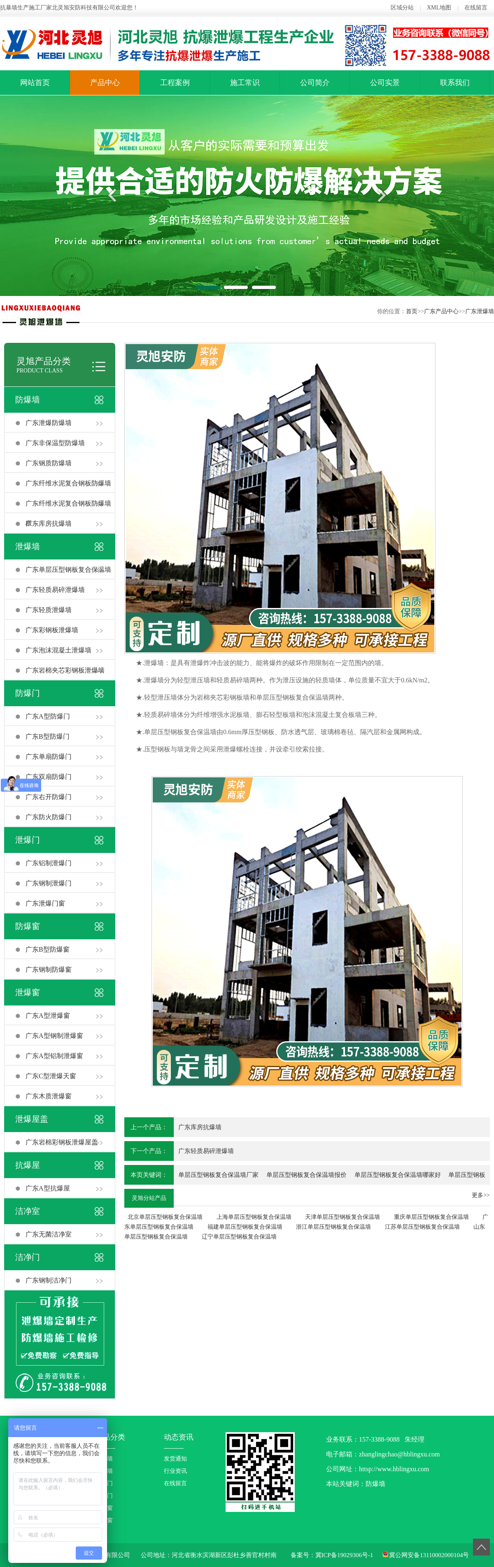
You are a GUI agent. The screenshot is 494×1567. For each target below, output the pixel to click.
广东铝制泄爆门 (49, 863)
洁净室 (27, 1211)
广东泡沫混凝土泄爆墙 (58, 650)
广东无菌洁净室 (49, 1234)
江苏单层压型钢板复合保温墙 (422, 1227)
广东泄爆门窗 (45, 903)
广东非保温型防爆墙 (55, 442)
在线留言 (475, 8)
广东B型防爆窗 (48, 949)
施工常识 (245, 83)
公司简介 (315, 83)
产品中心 (105, 83)
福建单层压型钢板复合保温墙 (244, 1227)
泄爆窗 (27, 992)
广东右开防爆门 (49, 796)
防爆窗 (27, 926)
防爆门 (27, 693)
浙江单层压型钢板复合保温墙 (333, 1227)
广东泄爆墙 (479, 311)
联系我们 (455, 83)
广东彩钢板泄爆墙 (52, 629)
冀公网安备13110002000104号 (429, 1555)
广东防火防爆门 (49, 817)
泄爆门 (27, 839)
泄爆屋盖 (31, 1118)
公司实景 (385, 83)
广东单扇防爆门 (49, 756)
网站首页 (35, 83)
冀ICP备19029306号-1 (344, 1555)
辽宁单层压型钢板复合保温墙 (239, 1237)
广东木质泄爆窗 (49, 1096)
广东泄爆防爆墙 (49, 422)
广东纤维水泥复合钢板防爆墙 (68, 483)
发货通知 (175, 1459)
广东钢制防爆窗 (49, 969)
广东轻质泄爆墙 (49, 609)
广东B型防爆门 (48, 736)
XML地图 (439, 8)
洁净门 (27, 1257)
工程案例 (175, 83)
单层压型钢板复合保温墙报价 (306, 1175)
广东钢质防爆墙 (49, 463)
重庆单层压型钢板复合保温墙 (431, 1217)
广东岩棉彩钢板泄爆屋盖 (62, 1142)
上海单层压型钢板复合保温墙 (254, 1217)
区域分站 (402, 8)
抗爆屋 (27, 1164)
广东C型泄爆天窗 (51, 1075)
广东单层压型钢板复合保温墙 (68, 569)
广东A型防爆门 (48, 716)
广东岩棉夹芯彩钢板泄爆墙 (65, 670)
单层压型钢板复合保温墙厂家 (218, 1175)
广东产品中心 (441, 311)
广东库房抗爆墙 (49, 523)
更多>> (481, 1195)
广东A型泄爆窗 (48, 1015)
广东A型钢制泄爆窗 (54, 1035)
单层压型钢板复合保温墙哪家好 (397, 1175)
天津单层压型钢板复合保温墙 (342, 1217)
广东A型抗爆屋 (48, 1188)
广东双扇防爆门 (49, 776)
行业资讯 (175, 1471)
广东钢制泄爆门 (49, 883)
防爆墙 (27, 399)
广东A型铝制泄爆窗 (54, 1055)
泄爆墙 (27, 546)
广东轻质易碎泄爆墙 (55, 589)
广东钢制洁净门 (49, 1280)
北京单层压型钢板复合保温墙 (165, 1217)
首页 (411, 311)
